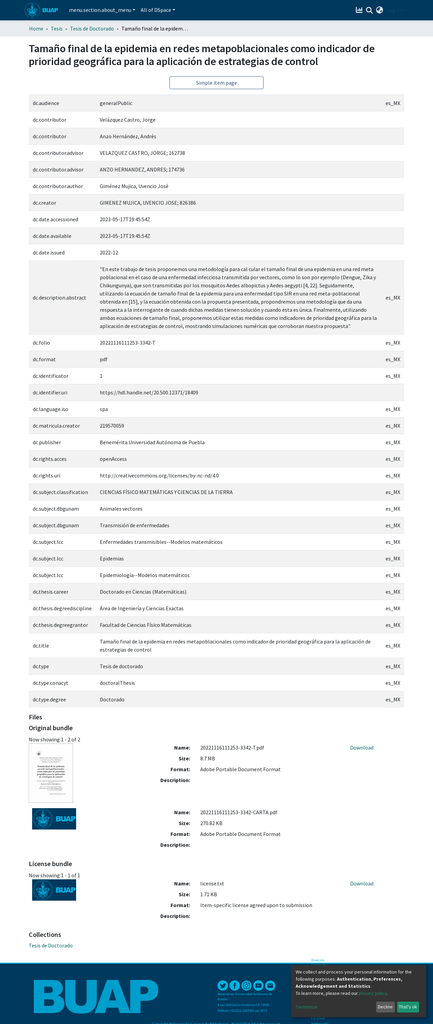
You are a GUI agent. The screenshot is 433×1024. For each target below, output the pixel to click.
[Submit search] (369, 10)
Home (36, 28)
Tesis (57, 28)
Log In (394, 10)
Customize (306, 1007)
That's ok (408, 1007)
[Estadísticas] (360, 10)
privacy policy (373, 993)
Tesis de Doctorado (92, 28)
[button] (379, 10)
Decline (385, 1007)
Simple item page (216, 82)
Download (361, 747)
